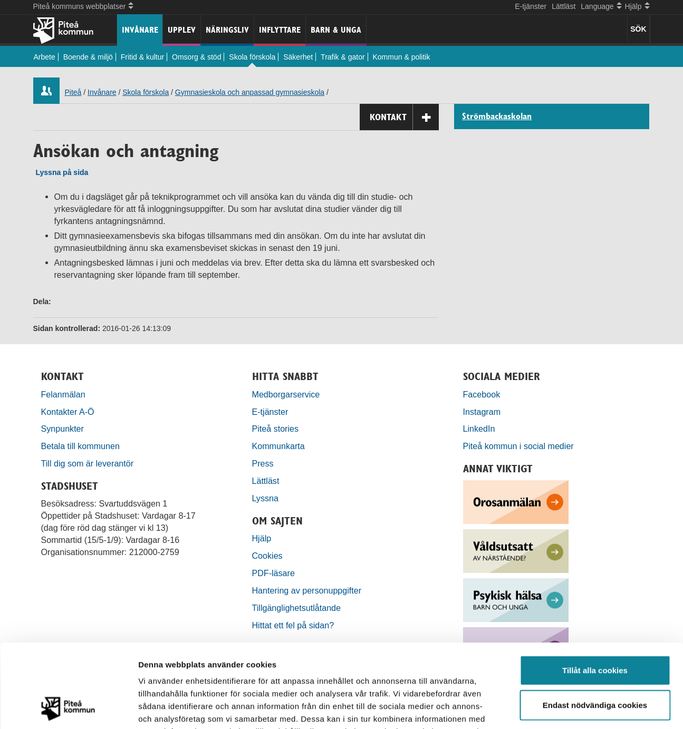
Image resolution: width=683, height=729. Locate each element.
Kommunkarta (278, 446)
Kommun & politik (401, 57)
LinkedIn (479, 428)
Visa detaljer (573, 708)
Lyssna (265, 498)
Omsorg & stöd (196, 57)
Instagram (482, 411)
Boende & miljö (88, 57)
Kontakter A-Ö (67, 411)
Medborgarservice (286, 394)
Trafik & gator (343, 57)
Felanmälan (63, 394)
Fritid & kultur (142, 57)
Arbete (44, 57)
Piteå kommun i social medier (518, 446)
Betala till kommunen (80, 446)
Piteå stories (275, 428)
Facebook (482, 394)
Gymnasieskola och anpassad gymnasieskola (249, 92)
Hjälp (262, 538)
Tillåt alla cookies (595, 591)
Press (263, 463)
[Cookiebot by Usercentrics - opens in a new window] (68, 708)
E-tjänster (530, 6)
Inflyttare (280, 30)
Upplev (182, 30)
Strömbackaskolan (497, 116)
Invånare (140, 30)
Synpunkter (62, 428)
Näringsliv (227, 30)
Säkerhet (298, 57)
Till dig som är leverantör (88, 463)
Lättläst (563, 6)
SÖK (638, 29)
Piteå (73, 92)
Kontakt (404, 117)
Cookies (267, 555)
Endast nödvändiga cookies (595, 626)
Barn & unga (336, 30)
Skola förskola (252, 57)
